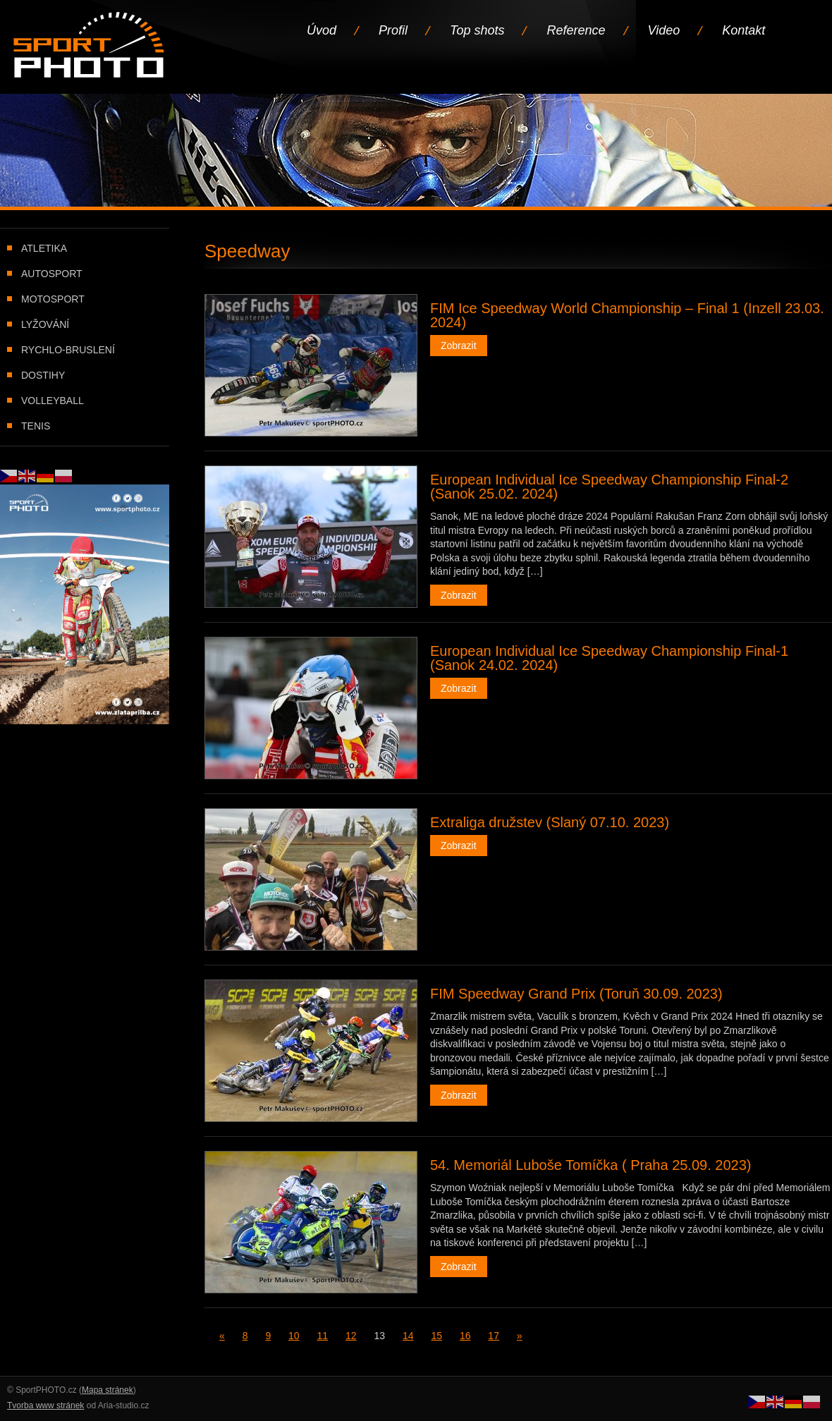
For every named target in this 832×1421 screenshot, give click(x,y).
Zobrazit (459, 345)
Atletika (44, 248)
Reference (575, 30)
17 (493, 1335)
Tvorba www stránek (45, 1405)
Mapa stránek (107, 1390)
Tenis (35, 426)
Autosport (51, 273)
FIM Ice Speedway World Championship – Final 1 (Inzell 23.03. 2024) (627, 315)
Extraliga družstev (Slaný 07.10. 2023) (549, 822)
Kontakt (743, 30)
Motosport (53, 299)
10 (294, 1335)
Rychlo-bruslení (68, 349)
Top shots (477, 30)
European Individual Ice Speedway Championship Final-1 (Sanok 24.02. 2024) (609, 658)
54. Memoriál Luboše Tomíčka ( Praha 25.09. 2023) (590, 1165)
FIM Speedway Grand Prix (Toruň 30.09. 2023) (576, 993)
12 (351, 1335)
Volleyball (52, 400)
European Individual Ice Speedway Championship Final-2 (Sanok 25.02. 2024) (609, 486)
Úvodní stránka (90, 46)
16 (465, 1335)
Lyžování (45, 324)
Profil (393, 30)
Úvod (321, 30)
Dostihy (43, 375)
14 (408, 1335)
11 (323, 1335)
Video (664, 30)
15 (436, 1335)
